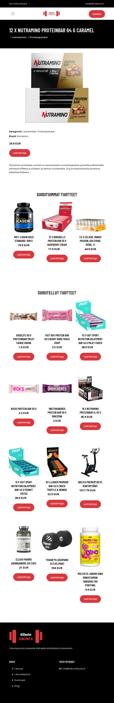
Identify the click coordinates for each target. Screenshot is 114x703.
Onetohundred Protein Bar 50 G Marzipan (57, 412)
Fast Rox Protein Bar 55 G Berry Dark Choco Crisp (57, 339)
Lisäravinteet (19, 37)
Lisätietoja (19, 153)
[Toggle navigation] (13, 13)
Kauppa (97, 14)
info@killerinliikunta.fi (94, 3)
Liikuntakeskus (22, 674)
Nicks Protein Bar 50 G (24, 408)
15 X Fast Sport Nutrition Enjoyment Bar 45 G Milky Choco (90, 339)
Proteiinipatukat (39, 37)
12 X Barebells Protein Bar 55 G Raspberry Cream (57, 240)
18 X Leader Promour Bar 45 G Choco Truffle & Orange (57, 485)
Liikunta (18, 668)
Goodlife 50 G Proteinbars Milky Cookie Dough (23, 339)
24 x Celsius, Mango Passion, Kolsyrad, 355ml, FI (90, 240)
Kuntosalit (19, 680)
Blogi (17, 685)
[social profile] (29, 3)
